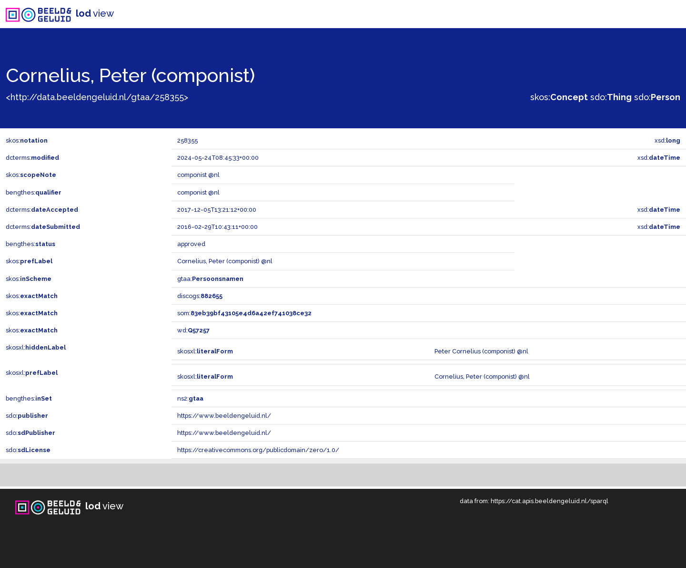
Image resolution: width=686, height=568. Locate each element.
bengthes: (33, 192)
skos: (559, 97)
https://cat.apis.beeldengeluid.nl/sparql (549, 501)
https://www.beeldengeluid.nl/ (224, 415)
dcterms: (32, 157)
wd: (193, 330)
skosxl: (36, 347)
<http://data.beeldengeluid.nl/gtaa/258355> (97, 97)
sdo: (611, 97)
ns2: (190, 398)
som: (244, 313)
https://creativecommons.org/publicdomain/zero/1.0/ (258, 450)
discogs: (199, 295)
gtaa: (210, 278)
